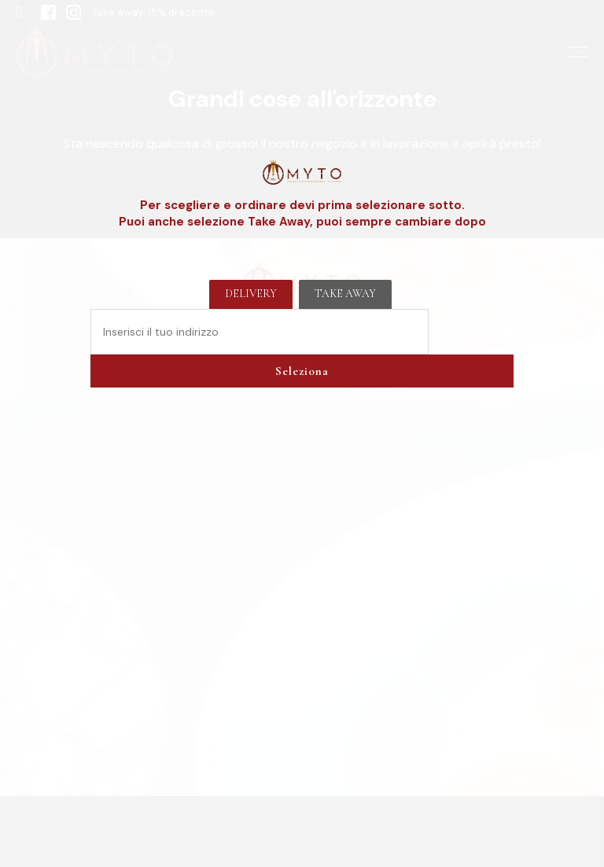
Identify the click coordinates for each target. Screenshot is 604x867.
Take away (345, 293)
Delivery (251, 293)
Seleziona (302, 371)
